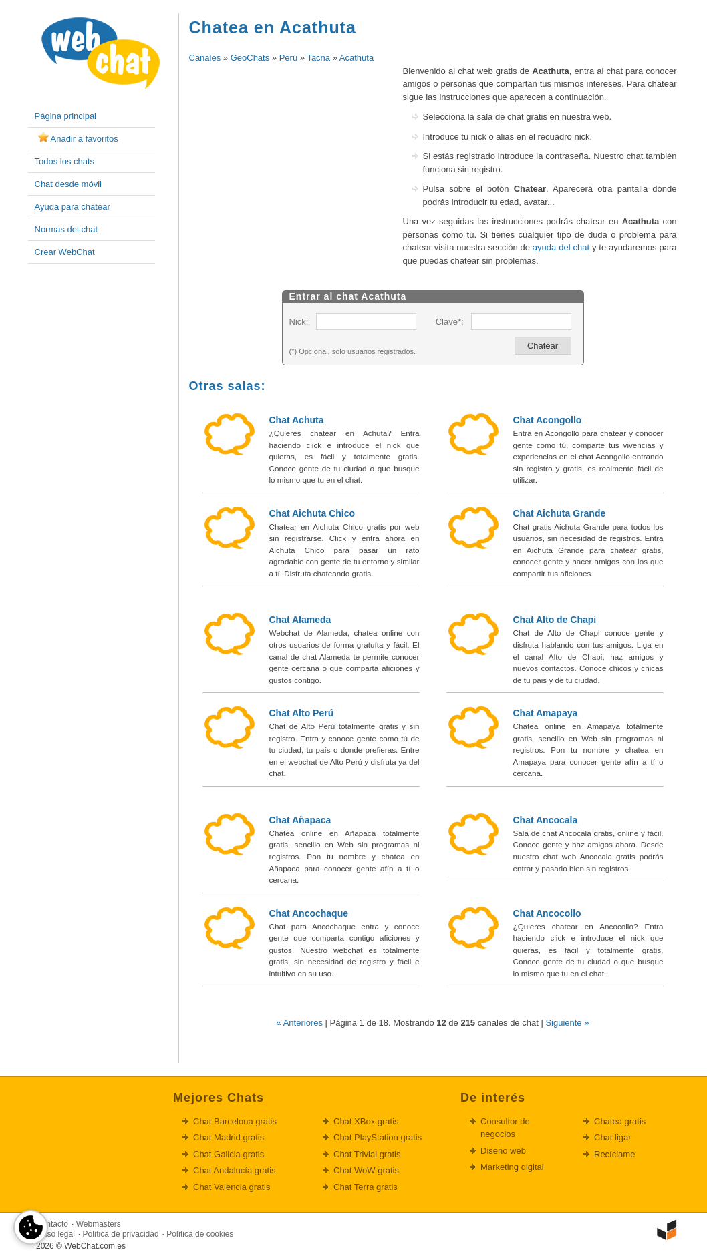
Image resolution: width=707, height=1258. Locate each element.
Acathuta (356, 58)
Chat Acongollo (547, 420)
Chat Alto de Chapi (555, 619)
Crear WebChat (65, 252)
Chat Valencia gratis (231, 1187)
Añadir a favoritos (84, 139)
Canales (205, 58)
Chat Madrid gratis (228, 1137)
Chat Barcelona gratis (235, 1121)
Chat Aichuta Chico (312, 513)
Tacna (318, 58)
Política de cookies (199, 1234)
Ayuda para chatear (72, 207)
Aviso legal (55, 1234)
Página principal (66, 116)
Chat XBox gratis (366, 1121)
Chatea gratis (620, 1121)
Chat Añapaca (300, 820)
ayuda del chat (561, 247)
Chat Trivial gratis (366, 1154)
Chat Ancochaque (309, 913)
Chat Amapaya (545, 713)
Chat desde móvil (68, 184)
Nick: (299, 322)
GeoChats (250, 58)
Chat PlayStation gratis (377, 1137)
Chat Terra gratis (365, 1187)
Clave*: (450, 322)
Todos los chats (65, 161)
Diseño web (503, 1151)
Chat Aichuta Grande (559, 513)
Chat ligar (612, 1137)
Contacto (52, 1224)
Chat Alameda (300, 619)
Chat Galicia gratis (228, 1154)
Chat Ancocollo (547, 913)
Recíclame (614, 1154)
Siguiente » (567, 1023)
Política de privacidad (121, 1234)
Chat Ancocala (545, 820)
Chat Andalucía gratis (234, 1170)
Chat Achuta (296, 420)
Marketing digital (512, 1167)
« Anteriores (300, 1023)
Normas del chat (66, 229)
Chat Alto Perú (301, 713)
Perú (288, 58)
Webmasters (98, 1224)
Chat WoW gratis (366, 1170)
